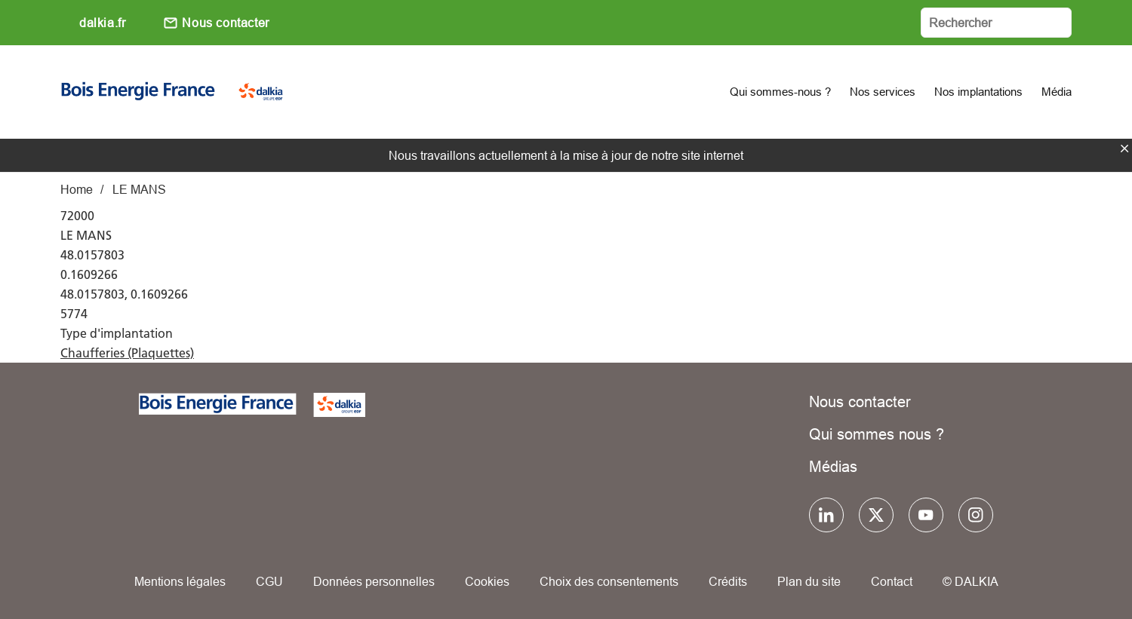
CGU (269, 581)
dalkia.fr (102, 22)
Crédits (728, 581)
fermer (1124, 148)
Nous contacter (225, 22)
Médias (833, 466)
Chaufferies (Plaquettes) (127, 352)
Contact (891, 581)
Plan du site (809, 581)
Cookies (487, 581)
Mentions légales (180, 581)
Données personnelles (374, 581)
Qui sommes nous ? (876, 434)
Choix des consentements (609, 581)
